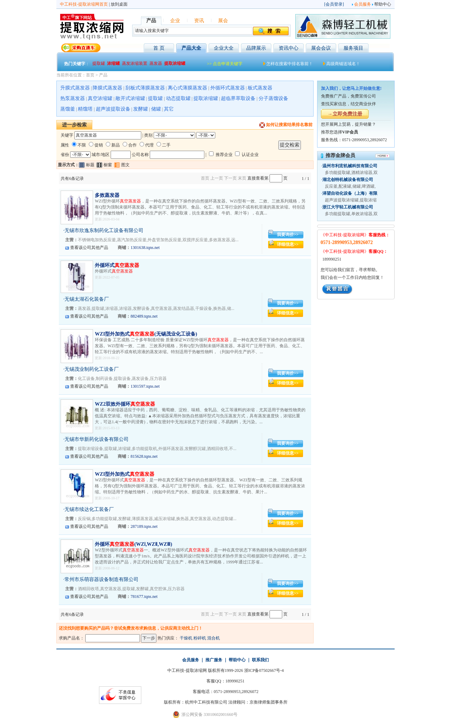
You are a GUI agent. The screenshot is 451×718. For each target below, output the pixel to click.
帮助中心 (382, 4)
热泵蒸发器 (72, 98)
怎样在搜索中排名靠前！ (289, 63)
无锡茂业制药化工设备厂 (91, 369)
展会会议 (321, 48)
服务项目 (353, 48)
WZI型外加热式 (124, 474)
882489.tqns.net (143, 316)
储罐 (156, 109)
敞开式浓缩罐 (130, 98)
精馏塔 (85, 109)
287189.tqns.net (143, 526)
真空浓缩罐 (100, 98)
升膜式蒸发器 (75, 87)
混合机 (213, 638)
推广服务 (213, 659)
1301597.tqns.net (145, 386)
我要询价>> (288, 234)
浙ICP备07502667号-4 (264, 670)
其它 (169, 109)
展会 (223, 20)
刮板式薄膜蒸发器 (145, 87)
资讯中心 (288, 48)
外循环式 (117, 265)
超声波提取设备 (113, 109)
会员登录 (334, 4)
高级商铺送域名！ (343, 63)
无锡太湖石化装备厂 (86, 299)
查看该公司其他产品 (89, 247)
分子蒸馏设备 (273, 98)
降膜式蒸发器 (107, 87)
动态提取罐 (178, 98)
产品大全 (191, 48)
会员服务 (362, 4)
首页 (90, 75)
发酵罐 (140, 109)
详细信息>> (288, 244)
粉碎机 (199, 638)
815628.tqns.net (143, 456)
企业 (175, 20)
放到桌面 (119, 4)
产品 (103, 75)
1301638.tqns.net (145, 247)
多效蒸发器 (107, 195)
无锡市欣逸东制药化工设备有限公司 (103, 230)
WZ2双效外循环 (125, 404)
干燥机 (186, 638)
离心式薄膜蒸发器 (187, 87)
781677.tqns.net (143, 596)
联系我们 (260, 659)
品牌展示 (256, 48)
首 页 (159, 48)
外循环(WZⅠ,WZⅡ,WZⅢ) (133, 544)
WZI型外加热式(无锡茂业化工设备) (146, 334)
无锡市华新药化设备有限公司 (96, 439)
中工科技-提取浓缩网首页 (84, 4)
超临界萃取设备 (238, 98)
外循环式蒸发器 (227, 87)
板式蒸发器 (260, 87)
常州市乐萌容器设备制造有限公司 (101, 579)
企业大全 (224, 48)
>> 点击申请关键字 (224, 63)
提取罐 (155, 98)
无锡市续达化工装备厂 (89, 509)
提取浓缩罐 (205, 98)
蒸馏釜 (67, 109)
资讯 (199, 20)
